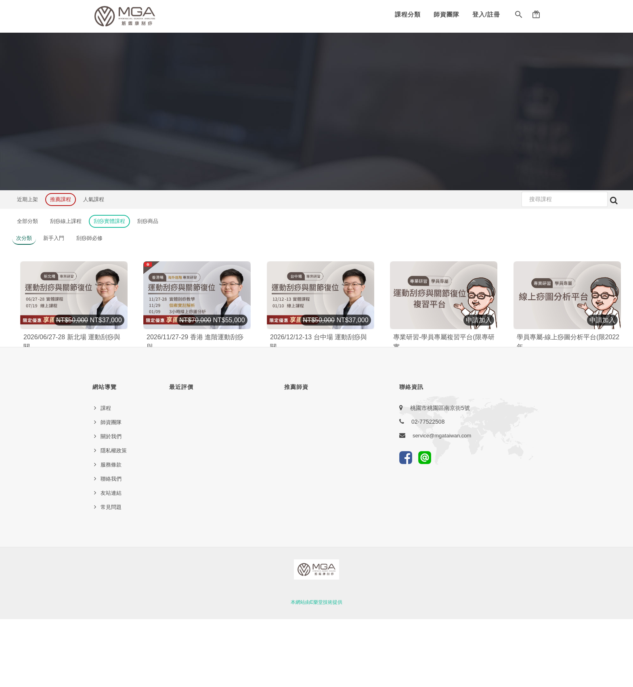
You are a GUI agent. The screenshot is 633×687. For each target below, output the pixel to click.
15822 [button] (588, 375)
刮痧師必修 (89, 238)
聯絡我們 (111, 547)
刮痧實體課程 (109, 221)
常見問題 (111, 575)
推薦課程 (60, 199)
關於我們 (111, 504)
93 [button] (206, 377)
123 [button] (331, 377)
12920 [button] (464, 375)
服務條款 (111, 532)
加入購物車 (109, 356)
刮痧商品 (147, 221)
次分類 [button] (24, 238)
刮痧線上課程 (66, 221)
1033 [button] (86, 377)
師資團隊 (446, 14)
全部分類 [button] (27, 221)
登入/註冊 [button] (486, 14)
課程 (106, 476)
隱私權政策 (114, 518)
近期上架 (27, 199)
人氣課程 (93, 199)
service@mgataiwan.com (442, 503)
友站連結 (111, 561)
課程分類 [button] (408, 14)
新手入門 (53, 238)
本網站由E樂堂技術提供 (316, 670)
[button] (519, 16)
